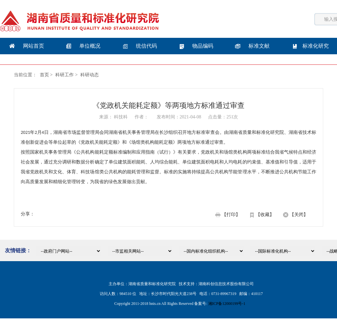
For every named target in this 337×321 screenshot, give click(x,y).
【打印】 (231, 214)
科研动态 (89, 74)
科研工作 (64, 74)
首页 (44, 74)
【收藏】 (265, 214)
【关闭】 (299, 214)
